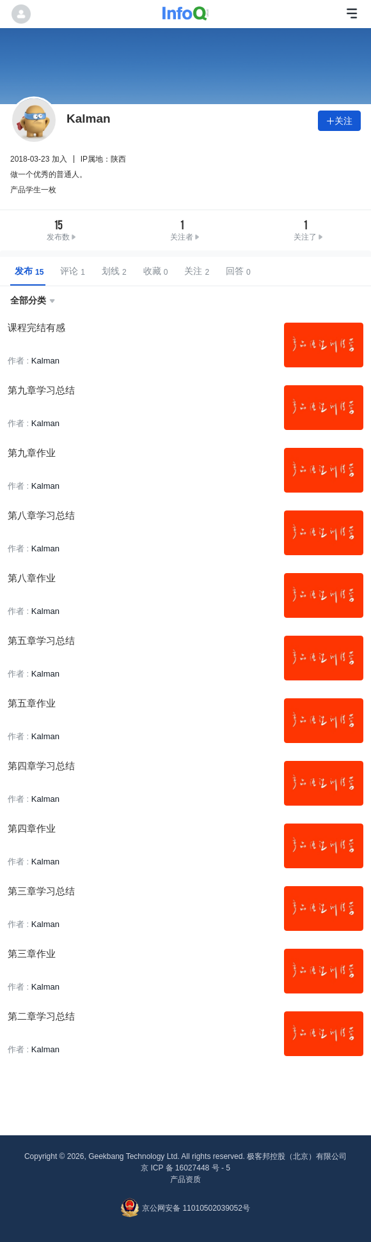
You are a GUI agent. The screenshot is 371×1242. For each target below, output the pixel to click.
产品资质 (185, 1179)
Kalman (45, 360)
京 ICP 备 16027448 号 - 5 (185, 1167)
